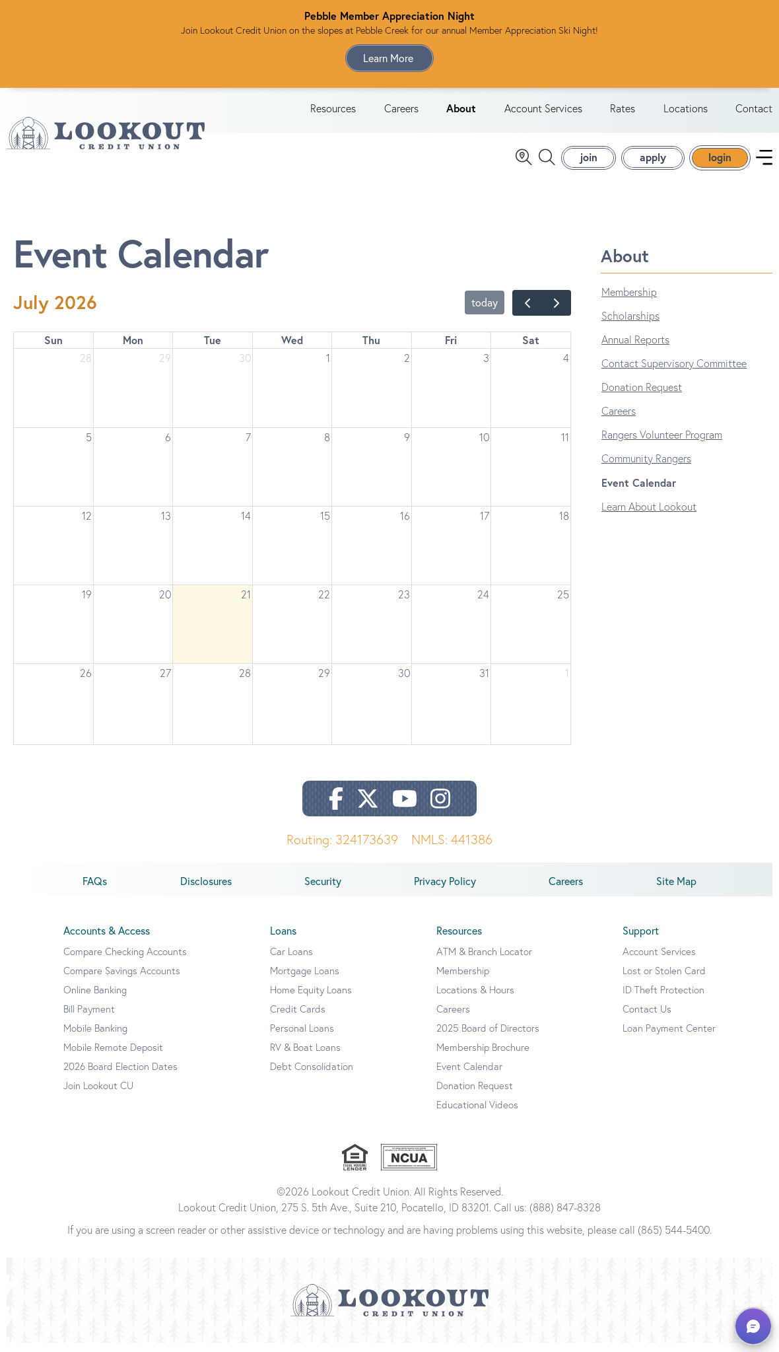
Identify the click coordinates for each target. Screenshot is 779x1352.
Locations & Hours (475, 999)
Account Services (543, 113)
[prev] (527, 312)
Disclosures (206, 890)
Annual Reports (635, 348)
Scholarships (630, 325)
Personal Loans (302, 1037)
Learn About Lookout (648, 515)
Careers (401, 113)
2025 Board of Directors (487, 1037)
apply (653, 161)
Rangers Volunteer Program (661, 443)
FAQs (95, 890)
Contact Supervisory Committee (674, 372)
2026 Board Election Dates (120, 1075)
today (484, 311)
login (719, 161)
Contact (753, 113)
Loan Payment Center (669, 1037)
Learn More (389, 58)
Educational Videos (477, 1114)
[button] (753, 1326)
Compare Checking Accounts (125, 960)
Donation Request (641, 396)
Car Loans (291, 960)
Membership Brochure (482, 1056)
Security (322, 890)
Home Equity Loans (311, 999)
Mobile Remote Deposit (113, 1056)
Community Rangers (646, 467)
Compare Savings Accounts (121, 980)
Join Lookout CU (98, 1094)
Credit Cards (297, 1018)
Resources (333, 113)
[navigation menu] (764, 162)
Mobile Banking (95, 1037)
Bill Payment (89, 1018)
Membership (629, 301)
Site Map (676, 890)
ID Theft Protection (663, 999)
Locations (685, 113)
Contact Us (647, 1018)
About (461, 113)
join (588, 161)
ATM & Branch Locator (484, 960)
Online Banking (95, 999)
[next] (556, 312)
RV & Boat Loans (305, 1056)
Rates (622, 113)
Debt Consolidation (311, 1075)
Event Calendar (638, 492)
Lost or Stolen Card (664, 980)
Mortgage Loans (304, 980)
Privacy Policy (445, 890)
